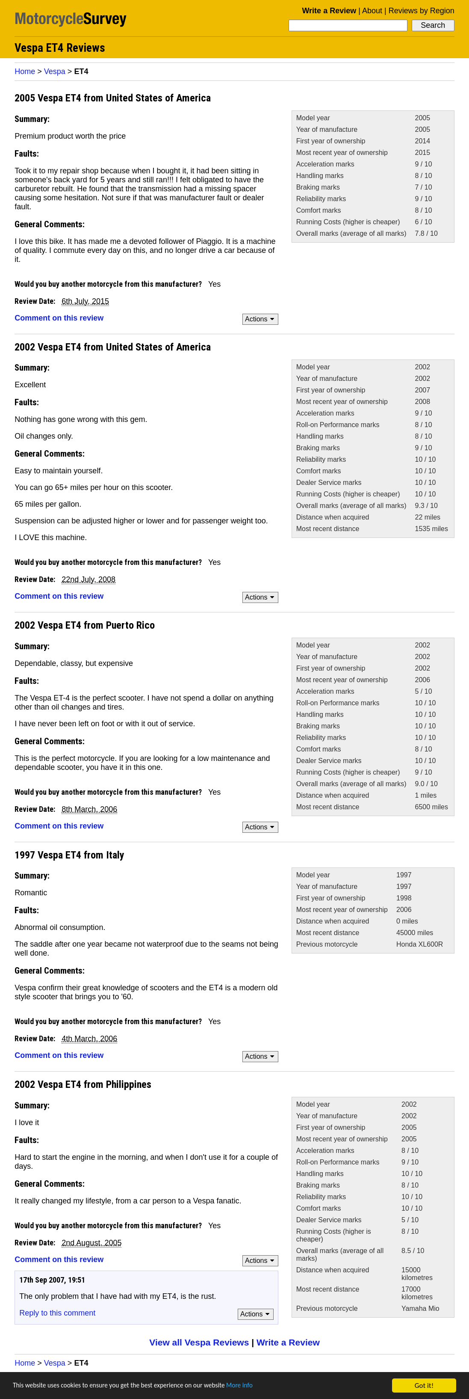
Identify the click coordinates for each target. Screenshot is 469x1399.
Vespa (54, 71)
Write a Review (329, 10)
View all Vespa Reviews (199, 1342)
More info (262, 1385)
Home (25, 71)
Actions (261, 319)
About (372, 10)
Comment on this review (59, 318)
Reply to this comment (57, 1313)
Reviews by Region (421, 10)
